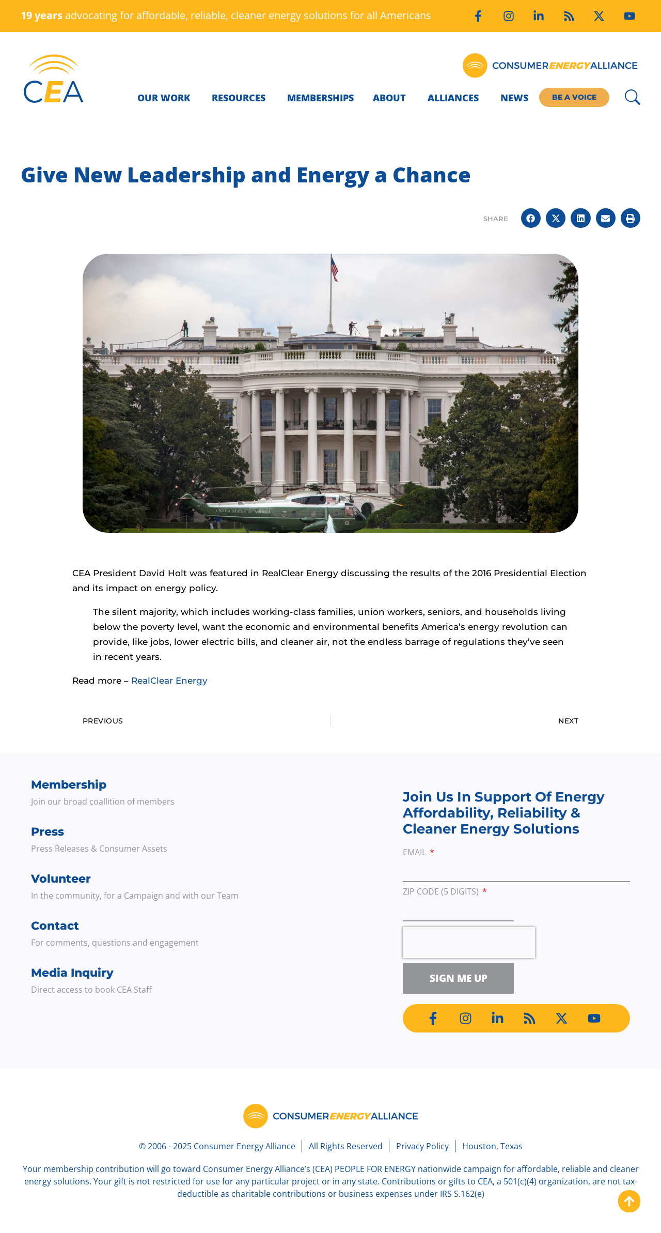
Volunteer (61, 879)
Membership (68, 785)
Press (47, 832)
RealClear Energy (169, 680)
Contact (55, 926)
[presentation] (469, 942)
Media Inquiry (72, 973)
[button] (531, 218)
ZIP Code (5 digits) (442, 892)
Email (415, 853)
